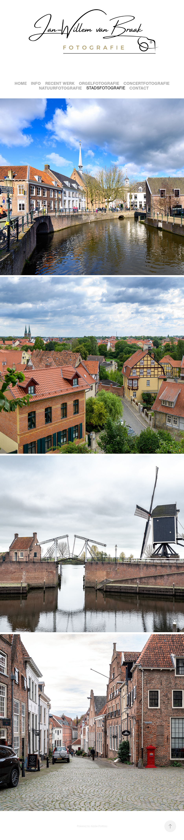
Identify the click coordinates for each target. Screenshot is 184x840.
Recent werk (60, 83)
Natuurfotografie (60, 88)
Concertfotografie (146, 83)
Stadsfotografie (105, 88)
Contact (139, 88)
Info (36, 83)
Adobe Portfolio (99, 826)
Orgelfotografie (99, 83)
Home (21, 83)
